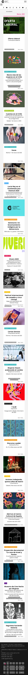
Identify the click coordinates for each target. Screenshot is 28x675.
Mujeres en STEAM (14, 379)
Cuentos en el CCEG (9, 124)
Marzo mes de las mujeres (14, 86)
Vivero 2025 (7, 269)
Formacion (7, 255)
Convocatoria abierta (9, 49)
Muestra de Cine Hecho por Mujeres (14, 598)
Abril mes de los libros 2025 (11, 524)
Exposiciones (8, 403)
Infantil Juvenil (9, 110)
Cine (5, 583)
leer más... (21, 49)
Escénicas (7, 292)
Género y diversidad (10, 71)
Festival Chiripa (8, 306)
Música (6, 183)
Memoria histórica (9, 561)
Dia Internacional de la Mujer (14, 85)
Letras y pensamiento (10, 219)
